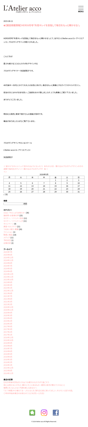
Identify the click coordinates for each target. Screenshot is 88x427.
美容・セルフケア (10, 226)
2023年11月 (8, 276)
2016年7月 (8, 348)
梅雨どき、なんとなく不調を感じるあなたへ (20, 387)
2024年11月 (8, 260)
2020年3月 (8, 315)
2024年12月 (8, 257)
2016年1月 (8, 365)
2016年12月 (8, 337)
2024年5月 (8, 268)
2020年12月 (8, 307)
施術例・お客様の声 (11, 215)
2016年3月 (8, 359)
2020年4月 (8, 312)
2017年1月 (8, 334)
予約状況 (7, 240)
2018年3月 (8, 323)
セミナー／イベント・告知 (13, 218)
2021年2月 (8, 304)
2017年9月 (8, 326)
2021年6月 (8, 298)
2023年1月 (8, 287)
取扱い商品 (8, 234)
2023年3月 (8, 285)
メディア (7, 237)
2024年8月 (8, 263)
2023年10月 (8, 279)
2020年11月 (8, 309)
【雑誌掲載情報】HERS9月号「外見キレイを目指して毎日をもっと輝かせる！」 (42, 25)
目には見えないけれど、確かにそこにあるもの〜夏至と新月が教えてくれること (34, 385)
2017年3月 (8, 329)
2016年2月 (8, 362)
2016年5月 (8, 354)
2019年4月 (8, 318)
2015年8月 (8, 370)
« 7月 (6, 194)
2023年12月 (8, 274)
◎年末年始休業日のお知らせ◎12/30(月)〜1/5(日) (24, 393)
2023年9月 (8, 282)
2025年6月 (8, 254)
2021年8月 (8, 293)
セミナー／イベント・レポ (13, 221)
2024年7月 (8, 265)
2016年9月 (8, 343)
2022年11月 (8, 290)
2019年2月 (8, 320)
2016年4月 (8, 356)
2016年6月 (8, 351)
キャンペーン (9, 223)
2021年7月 (8, 296)
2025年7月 (8, 252)
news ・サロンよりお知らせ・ (14, 212)
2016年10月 (8, 340)
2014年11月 (8, 373)
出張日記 (7, 243)
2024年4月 (8, 271)
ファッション (8, 232)
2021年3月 (8, 301)
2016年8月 (8, 345)
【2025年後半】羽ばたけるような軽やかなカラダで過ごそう (26, 382)
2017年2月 (8, 332)
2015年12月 (8, 367)
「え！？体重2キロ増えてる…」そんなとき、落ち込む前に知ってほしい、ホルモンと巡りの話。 (38, 390)
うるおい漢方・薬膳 (11, 229)
